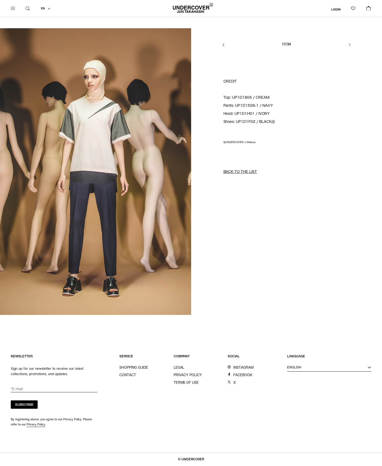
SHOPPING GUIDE (133, 367)
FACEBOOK (242, 374)
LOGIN (336, 9)
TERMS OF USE (186, 382)
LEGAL (179, 367)
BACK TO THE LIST (240, 171)
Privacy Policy (36, 424)
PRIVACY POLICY (188, 374)
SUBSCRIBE (24, 405)
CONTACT (127, 374)
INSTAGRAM (243, 367)
